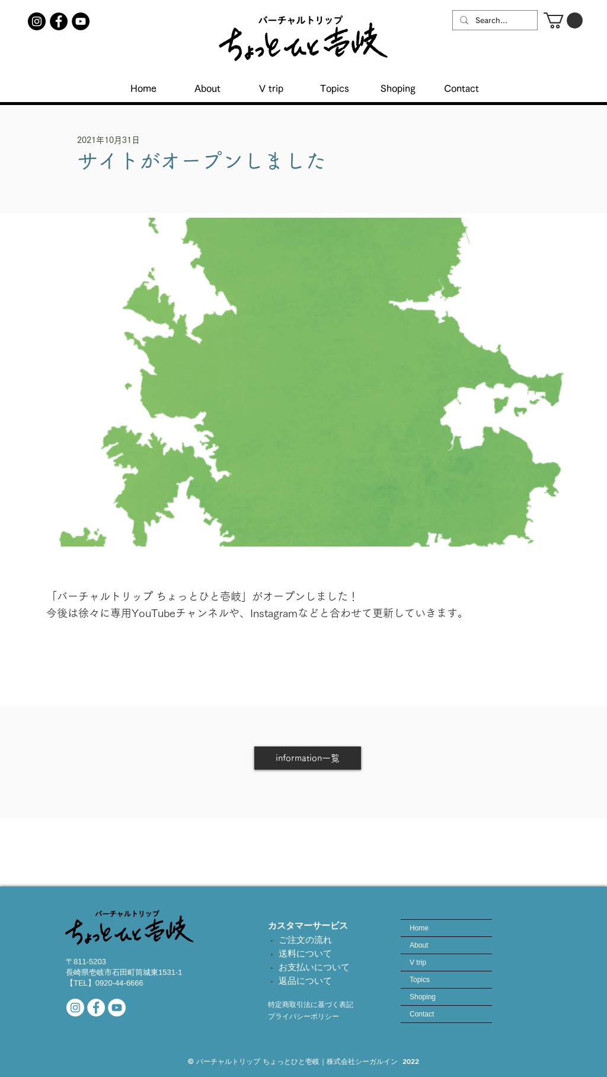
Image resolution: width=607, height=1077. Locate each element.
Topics (420, 980)
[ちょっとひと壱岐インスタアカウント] (37, 21)
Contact (422, 1014)
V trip (418, 962)
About (419, 945)
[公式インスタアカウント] (75, 1007)
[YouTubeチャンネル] (81, 21)
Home (419, 928)
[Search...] (493, 20)
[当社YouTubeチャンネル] (117, 1007)
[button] (563, 20)
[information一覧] (307, 758)
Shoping (423, 997)
